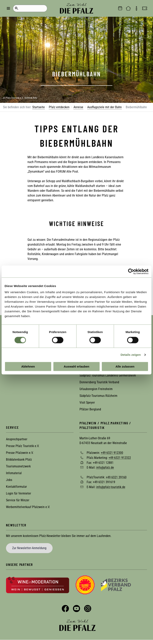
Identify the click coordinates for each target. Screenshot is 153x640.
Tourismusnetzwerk (18, 466)
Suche (16, 8)
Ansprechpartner (16, 439)
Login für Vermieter (18, 493)
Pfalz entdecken (59, 107)
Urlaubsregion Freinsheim (96, 389)
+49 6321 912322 (120, 458)
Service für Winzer (17, 500)
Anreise (78, 107)
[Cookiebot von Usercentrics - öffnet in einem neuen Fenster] (131, 271)
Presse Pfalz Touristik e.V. (22, 446)
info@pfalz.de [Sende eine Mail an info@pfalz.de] (105, 467)
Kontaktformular (16, 487)
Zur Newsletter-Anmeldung (29, 548)
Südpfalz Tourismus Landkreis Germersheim (107, 375)
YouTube (76, 608)
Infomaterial (14, 473)
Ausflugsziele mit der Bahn (104, 107)
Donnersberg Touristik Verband (99, 382)
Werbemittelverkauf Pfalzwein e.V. (28, 507)
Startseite (38, 107)
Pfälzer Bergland (90, 409)
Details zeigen (131, 354)
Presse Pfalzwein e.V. (19, 453)
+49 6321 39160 (116, 477)
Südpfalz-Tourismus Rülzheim (98, 396)
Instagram (87, 608)
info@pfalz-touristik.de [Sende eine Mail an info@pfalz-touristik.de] (110, 487)
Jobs (9, 480)
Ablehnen (28, 366)
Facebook (65, 608)
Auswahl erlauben (76, 366)
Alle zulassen (125, 366)
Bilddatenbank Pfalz (19, 459)
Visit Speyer (87, 402)
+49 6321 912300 (112, 453)
